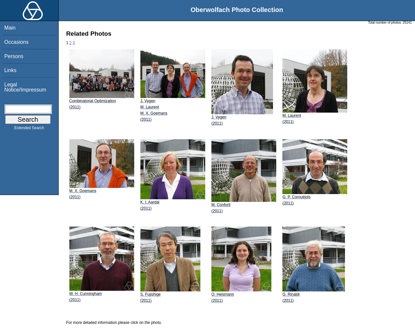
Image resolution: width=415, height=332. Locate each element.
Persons (13, 56)
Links (10, 70)
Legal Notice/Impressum (25, 87)
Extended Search (29, 129)
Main (10, 28)
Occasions (16, 42)
